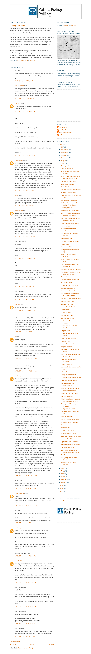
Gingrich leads (65, 331)
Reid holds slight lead (67, 301)
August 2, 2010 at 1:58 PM (25, 582)
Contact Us (60, 501)
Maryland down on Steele (69, 344)
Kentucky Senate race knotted (70, 444)
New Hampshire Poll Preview (70, 223)
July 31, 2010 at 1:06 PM (24, 286)
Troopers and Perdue (67, 425)
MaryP (17, 195)
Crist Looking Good (67, 304)
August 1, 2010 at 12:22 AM (26, 332)
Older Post (51, 644)
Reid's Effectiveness (67, 187)
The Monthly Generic (67, 315)
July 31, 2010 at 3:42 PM (24, 299)
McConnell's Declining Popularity (71, 436)
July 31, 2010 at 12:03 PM (25, 258)
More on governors (67, 169)
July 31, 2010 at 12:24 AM (25, 155)
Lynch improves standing (68, 181)
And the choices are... (67, 396)
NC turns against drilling (68, 433)
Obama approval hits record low (71, 377)
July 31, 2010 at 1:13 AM (24, 190)
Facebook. (74, 25)
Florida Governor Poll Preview (70, 285)
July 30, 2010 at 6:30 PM (24, 98)
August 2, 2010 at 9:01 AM (25, 523)
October (64, 155)
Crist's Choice (65, 310)
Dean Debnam (62, 127)
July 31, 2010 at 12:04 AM (25, 111)
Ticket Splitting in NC (67, 383)
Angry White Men (66, 238)
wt (15, 337)
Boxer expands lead (67, 208)
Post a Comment (15, 641)
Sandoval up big (66, 277)
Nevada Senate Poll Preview (70, 307)
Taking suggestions (67, 416)
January (64, 482)
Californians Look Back (68, 184)
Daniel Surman (19, 86)
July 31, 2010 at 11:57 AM (25, 236)
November (64, 152)
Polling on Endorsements (68, 374)
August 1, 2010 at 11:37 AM (26, 371)
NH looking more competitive (70, 210)
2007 (61, 491)
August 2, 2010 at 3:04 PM (25, 606)
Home (32, 644)
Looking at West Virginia (68, 430)
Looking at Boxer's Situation (69, 422)
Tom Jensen (61, 135)
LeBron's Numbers (66, 386)
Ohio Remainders (66, 455)
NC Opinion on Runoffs (68, 409)
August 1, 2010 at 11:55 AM (26, 475)
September (64, 158)
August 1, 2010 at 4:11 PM (25, 488)
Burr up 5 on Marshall (67, 447)
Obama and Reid (66, 247)
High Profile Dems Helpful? (69, 442)
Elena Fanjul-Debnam (64, 132)
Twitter (66, 25)
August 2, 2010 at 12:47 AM (26, 505)
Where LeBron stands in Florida (71, 269)
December (64, 149)
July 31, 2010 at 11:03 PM (25, 310)
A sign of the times (66, 346)
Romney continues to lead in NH (71, 189)
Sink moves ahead (66, 282)
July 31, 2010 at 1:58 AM (24, 205)
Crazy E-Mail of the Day (68, 338)
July (62, 163)
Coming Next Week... (67, 318)
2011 (61, 144)
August (63, 161)
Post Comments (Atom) (25, 648)
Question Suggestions (68, 288)
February (64, 479)
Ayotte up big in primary (68, 192)
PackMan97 (18, 561)
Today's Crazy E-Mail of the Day (71, 298)
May (62, 471)
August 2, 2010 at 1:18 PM (25, 556)
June (63, 468)
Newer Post (13, 644)
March (63, 476)
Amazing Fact (65, 341)
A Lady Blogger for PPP (68, 364)
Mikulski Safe (65, 372)
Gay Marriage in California (69, 200)
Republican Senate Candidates (70, 280)
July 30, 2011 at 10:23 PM (25, 636)
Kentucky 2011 (65, 428)
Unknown (17, 103)
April (62, 474)
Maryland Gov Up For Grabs (70, 393)
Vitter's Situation (66, 312)
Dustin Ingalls (19, 160)
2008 (61, 488)
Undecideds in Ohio (67, 439)
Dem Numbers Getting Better (70, 241)
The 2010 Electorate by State (70, 419)
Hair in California (66, 226)
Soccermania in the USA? (69, 380)
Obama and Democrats (68, 291)
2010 (61, 147)
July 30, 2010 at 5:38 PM (24, 81)
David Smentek (19, 493)
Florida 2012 (65, 244)
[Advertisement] (71, 105)
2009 (61, 485)
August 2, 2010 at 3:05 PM (25, 623)
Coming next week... (67, 166)
